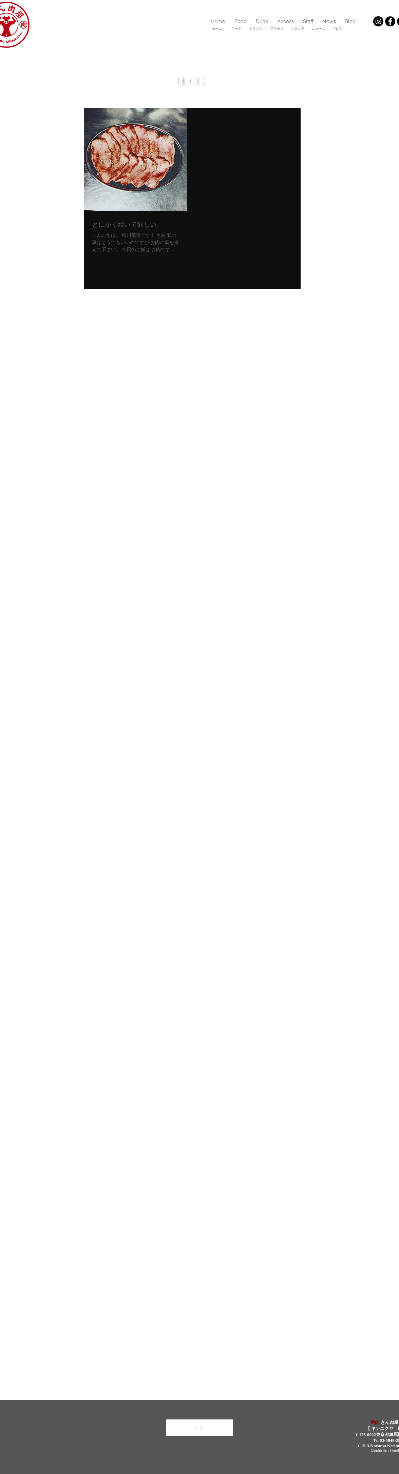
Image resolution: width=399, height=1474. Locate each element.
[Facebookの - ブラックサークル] (390, 21)
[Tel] (199, 1427)
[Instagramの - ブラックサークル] (378, 21)
